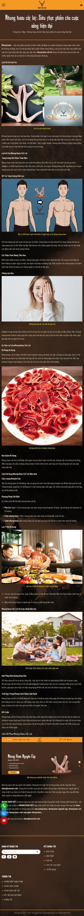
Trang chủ (16, 31)
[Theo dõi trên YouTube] (15, 856)
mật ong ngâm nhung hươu (30, 812)
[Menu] (4, 5)
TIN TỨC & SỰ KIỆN (53, 865)
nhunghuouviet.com (10, 788)
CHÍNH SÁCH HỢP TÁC (12, 890)
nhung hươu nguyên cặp (58, 808)
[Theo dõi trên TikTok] (9, 856)
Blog (23, 31)
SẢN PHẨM (50, 856)
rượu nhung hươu (12, 812)
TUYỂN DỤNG (51, 869)
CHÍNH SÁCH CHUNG (11, 886)
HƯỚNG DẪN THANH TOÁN (13, 881)
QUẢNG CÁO (8, 899)
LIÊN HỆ (49, 860)
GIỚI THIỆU (50, 851)
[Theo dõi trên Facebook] (4, 856)
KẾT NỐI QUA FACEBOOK (12, 895)
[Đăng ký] (37, 851)
